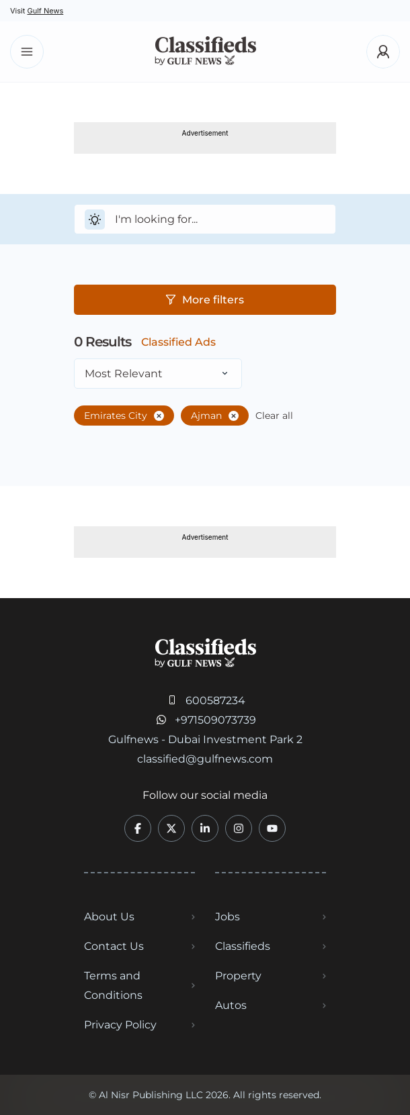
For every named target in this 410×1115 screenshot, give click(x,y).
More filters (205, 299)
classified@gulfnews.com (205, 759)
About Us (109, 916)
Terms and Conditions (113, 985)
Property (238, 975)
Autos (231, 1005)
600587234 (215, 700)
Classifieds (242, 946)
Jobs (227, 916)
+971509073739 (215, 720)
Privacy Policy (120, 1024)
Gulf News (45, 10)
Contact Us (114, 946)
